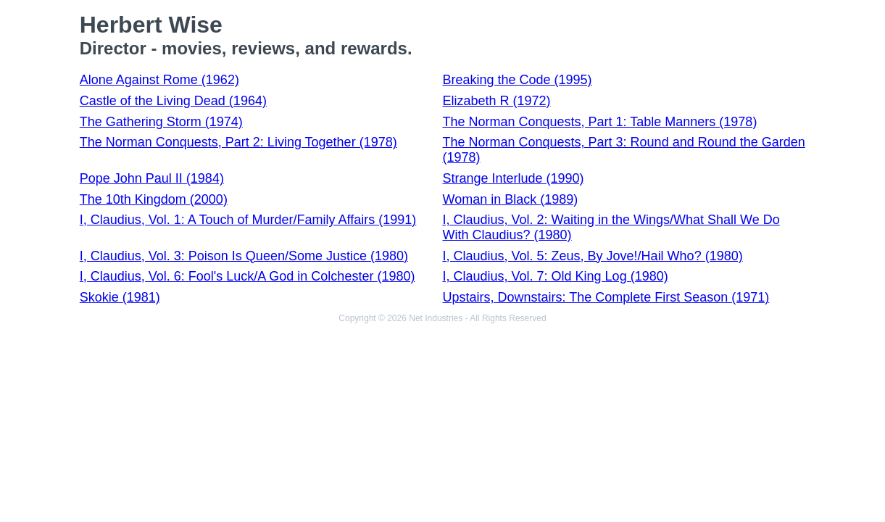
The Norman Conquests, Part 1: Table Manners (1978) (599, 122)
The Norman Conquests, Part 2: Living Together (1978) (238, 142)
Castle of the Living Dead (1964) (173, 101)
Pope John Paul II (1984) (152, 178)
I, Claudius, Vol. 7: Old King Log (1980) (555, 276)
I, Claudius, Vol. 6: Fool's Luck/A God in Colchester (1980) (247, 276)
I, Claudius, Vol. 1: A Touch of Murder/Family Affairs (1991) (248, 219)
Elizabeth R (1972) (496, 101)
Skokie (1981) (120, 297)
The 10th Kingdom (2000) (154, 199)
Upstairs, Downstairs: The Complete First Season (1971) (605, 297)
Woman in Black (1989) (510, 199)
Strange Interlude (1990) (512, 178)
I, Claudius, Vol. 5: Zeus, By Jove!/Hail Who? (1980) (592, 256)
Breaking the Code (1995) (516, 79)
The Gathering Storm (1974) (161, 122)
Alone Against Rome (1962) (159, 79)
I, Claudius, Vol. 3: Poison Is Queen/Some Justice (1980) (244, 256)
